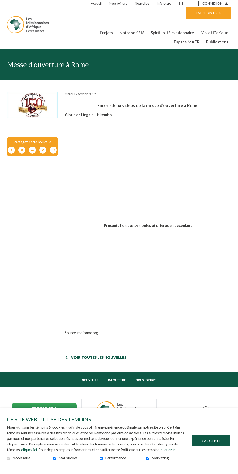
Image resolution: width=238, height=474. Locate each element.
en (181, 3)
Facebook (11, 150)
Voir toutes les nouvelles (98, 357)
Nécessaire (21, 458)
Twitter (21, 150)
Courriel (53, 150)
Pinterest (42, 150)
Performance (115, 458)
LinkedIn (32, 150)
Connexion (212, 3)
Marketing (160, 458)
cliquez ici (29, 449)
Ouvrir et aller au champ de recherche (193, 3)
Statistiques (68, 458)
